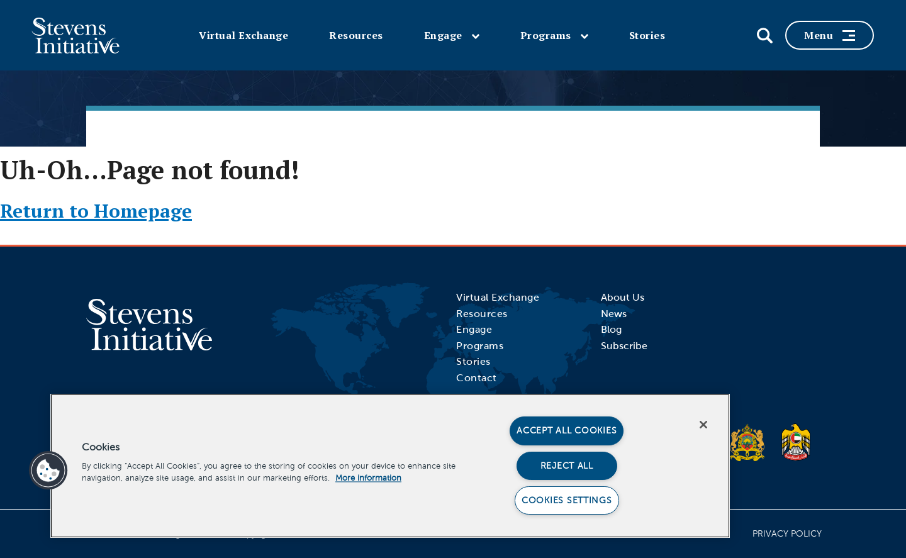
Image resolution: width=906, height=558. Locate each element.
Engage (451, 35)
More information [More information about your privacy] (368, 478)
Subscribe (624, 345)
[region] (390, 466)
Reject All (566, 465)
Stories (647, 35)
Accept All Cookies (567, 430)
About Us (622, 297)
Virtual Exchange (243, 35)
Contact (476, 377)
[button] (48, 470)
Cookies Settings (567, 500)
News (614, 313)
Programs (554, 35)
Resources (356, 35)
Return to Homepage (96, 210)
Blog (611, 329)
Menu (829, 35)
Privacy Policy (787, 533)
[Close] (703, 424)
